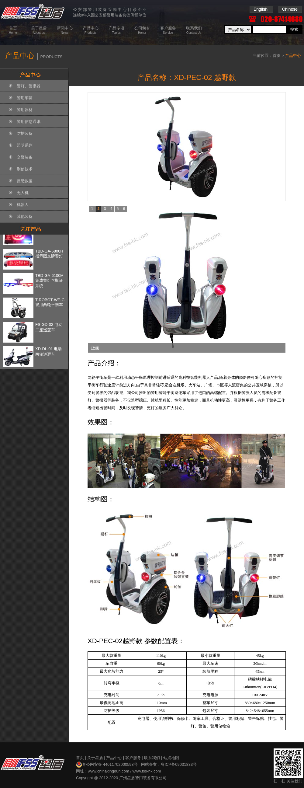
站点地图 (171, 757)
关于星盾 (95, 757)
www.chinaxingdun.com (108, 771)
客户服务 (133, 757)
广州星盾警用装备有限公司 (143, 778)
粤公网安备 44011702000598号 (107, 765)
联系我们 (152, 757)
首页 (277, 55)
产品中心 (114, 757)
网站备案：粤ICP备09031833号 (169, 764)
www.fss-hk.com (147, 771)
